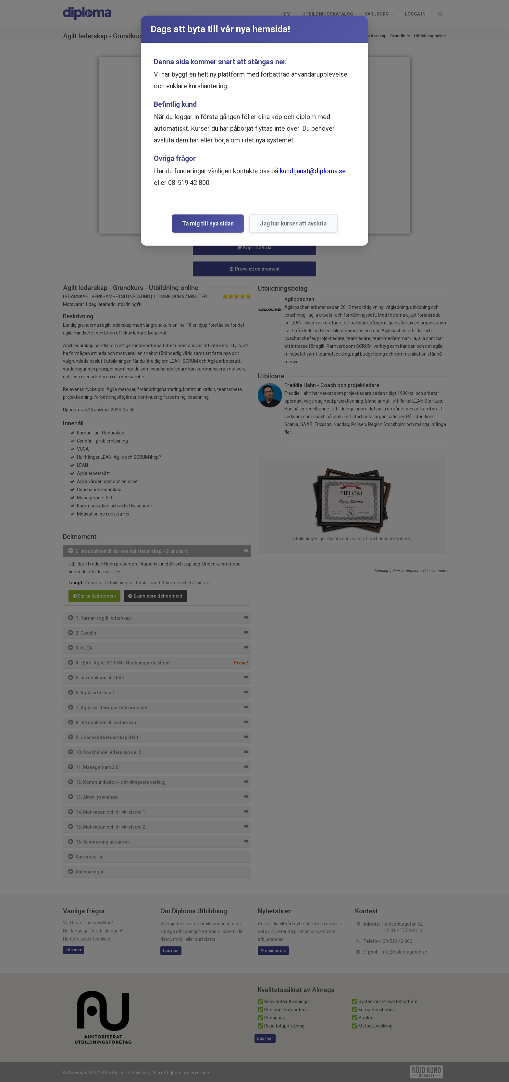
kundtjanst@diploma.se (313, 171)
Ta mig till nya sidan (208, 223)
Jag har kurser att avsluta (293, 223)
